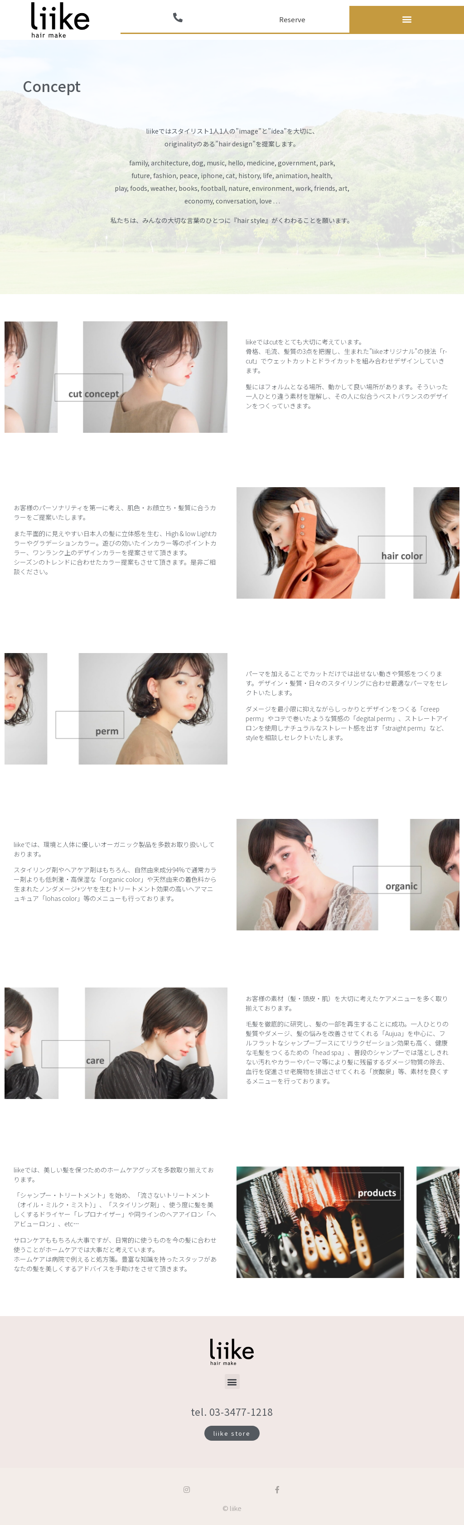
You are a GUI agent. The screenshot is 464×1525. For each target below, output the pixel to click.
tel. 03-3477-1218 (232, 1411)
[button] (406, 19)
